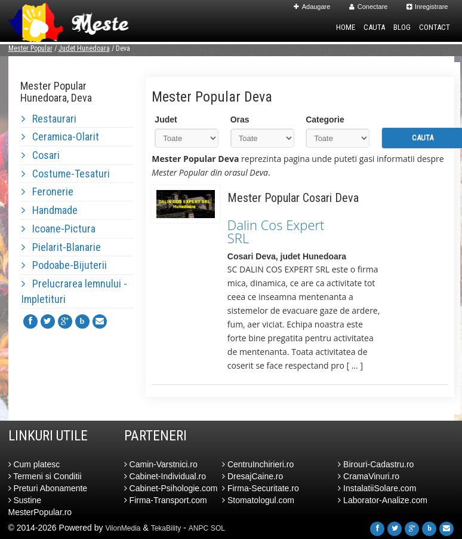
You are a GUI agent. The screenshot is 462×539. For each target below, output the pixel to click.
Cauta (374, 27)
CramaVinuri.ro (368, 476)
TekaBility (166, 528)
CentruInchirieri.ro (258, 464)
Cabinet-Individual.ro (165, 476)
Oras (240, 119)
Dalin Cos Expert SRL (276, 231)
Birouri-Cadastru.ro (376, 464)
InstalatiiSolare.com (377, 488)
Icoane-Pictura (58, 228)
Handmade (49, 210)
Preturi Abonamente (48, 488)
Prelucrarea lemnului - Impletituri (74, 291)
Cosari (40, 155)
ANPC (198, 528)
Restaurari (48, 118)
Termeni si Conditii (45, 476)
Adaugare (312, 6)
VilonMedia (122, 528)
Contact (434, 27)
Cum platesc (34, 464)
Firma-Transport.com (165, 500)
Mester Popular (30, 48)
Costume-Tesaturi (65, 173)
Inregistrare (427, 6)
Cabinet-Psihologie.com (171, 488)
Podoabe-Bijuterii (64, 265)
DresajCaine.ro (252, 476)
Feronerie (47, 191)
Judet (166, 119)
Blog (402, 27)
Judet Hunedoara (84, 48)
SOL (218, 528)
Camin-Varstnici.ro (161, 464)
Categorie (325, 119)
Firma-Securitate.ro (260, 488)
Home (345, 27)
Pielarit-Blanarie (61, 247)
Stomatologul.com (258, 500)
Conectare (368, 6)
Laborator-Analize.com (382, 500)
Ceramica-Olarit (60, 136)
